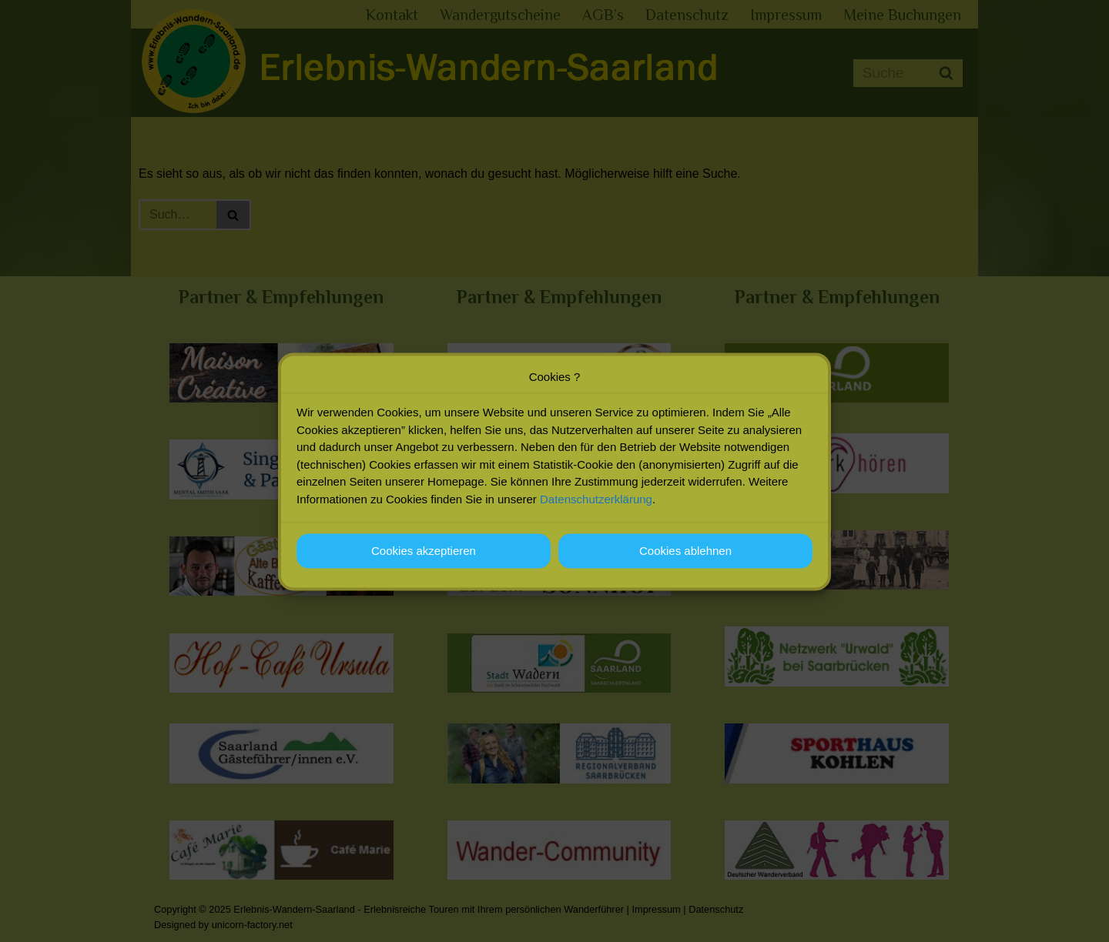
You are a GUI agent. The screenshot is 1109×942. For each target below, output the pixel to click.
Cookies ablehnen (685, 562)
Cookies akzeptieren (423, 562)
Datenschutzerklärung (596, 510)
